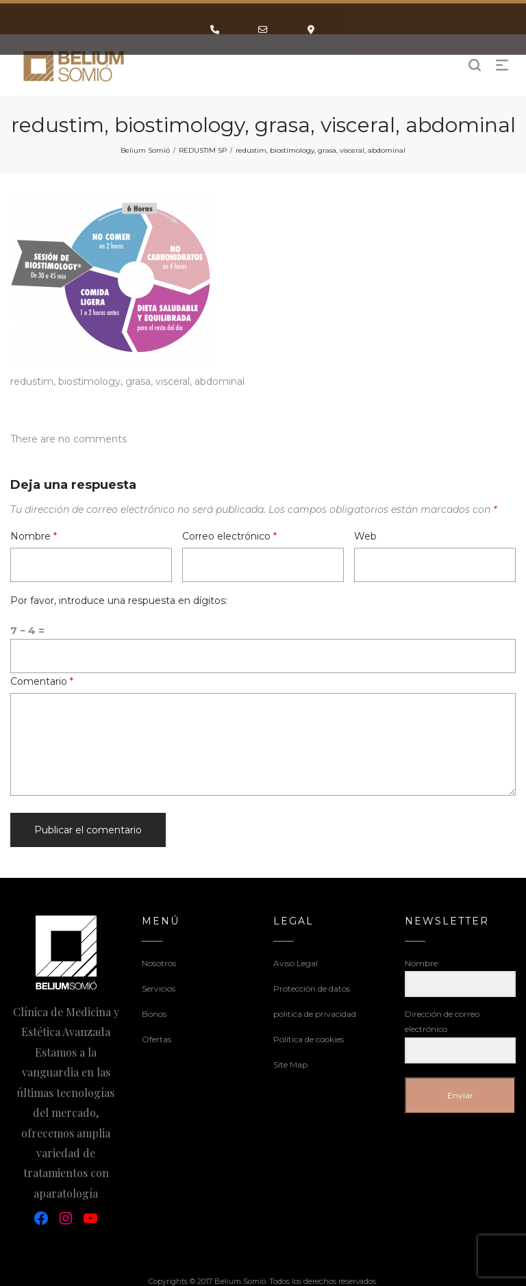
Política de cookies (308, 1039)
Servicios (158, 988)
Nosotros (159, 963)
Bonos (154, 1014)
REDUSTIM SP (203, 150)
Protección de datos (311, 988)
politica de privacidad (314, 1014)
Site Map (290, 1064)
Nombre (33, 536)
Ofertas (156, 1039)
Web (365, 536)
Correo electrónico (229, 536)
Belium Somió (145, 150)
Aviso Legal (295, 963)
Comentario (41, 681)
